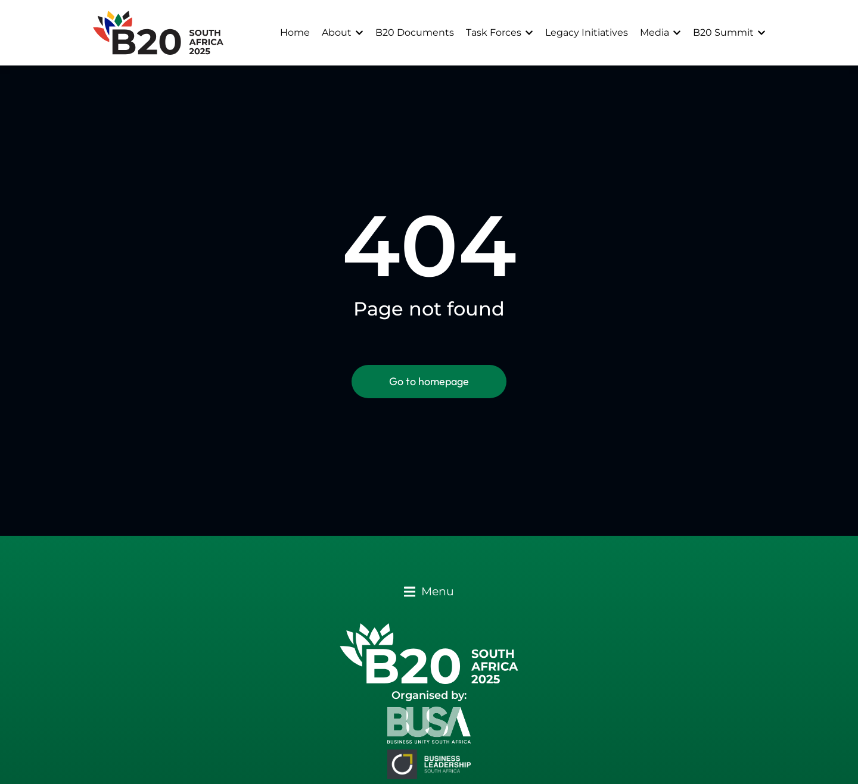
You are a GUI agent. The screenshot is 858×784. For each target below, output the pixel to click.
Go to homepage (429, 381)
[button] (429, 591)
